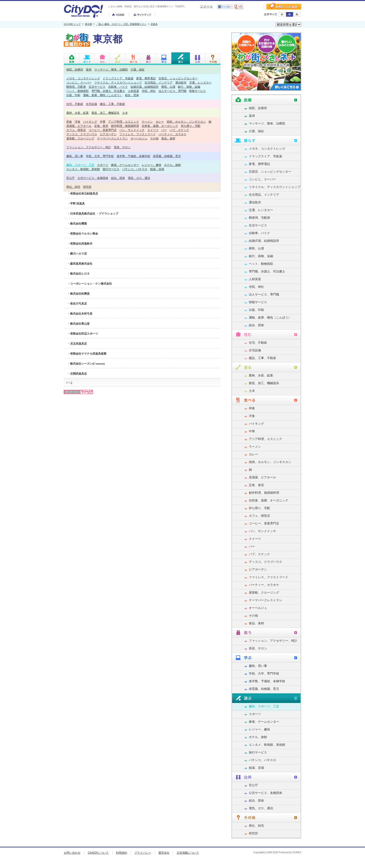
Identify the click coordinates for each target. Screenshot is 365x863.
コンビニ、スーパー (78, 82)
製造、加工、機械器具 (105, 112)
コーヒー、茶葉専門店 (103, 129)
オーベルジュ (139, 138)
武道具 (154, 24)
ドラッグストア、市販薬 (118, 78)
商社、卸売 (73, 186)
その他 (154, 138)
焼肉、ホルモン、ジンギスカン (186, 121)
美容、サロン (122, 147)
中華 (102, 121)
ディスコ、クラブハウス (81, 134)
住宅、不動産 (74, 103)
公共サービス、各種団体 (93, 177)
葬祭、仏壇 (168, 86)
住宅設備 (91, 103)
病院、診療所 (74, 69)
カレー (159, 121)
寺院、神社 (149, 90)
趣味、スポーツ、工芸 (80, 164)
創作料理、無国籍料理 (125, 125)
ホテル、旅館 (172, 164)
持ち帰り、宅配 (190, 125)
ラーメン (147, 121)
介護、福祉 (138, 69)
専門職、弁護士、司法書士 (108, 90)
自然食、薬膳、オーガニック (160, 125)
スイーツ (153, 129)
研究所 (87, 186)
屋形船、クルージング (80, 138)
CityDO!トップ (72, 24)
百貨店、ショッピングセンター (178, 78)
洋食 (77, 121)
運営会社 (163, 852)
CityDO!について (98, 852)
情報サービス (197, 90)
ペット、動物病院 (77, 90)
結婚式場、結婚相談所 (145, 86)
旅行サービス (111, 169)
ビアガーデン (108, 134)
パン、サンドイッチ (132, 129)
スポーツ (102, 164)
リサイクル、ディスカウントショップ (118, 82)
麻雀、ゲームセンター (125, 164)
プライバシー (142, 852)
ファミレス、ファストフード (137, 134)
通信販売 (180, 82)
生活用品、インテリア (158, 82)
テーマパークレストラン (112, 138)
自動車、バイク (118, 86)
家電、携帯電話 (146, 78)
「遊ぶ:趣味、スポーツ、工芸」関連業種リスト (121, 24)
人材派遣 (133, 90)
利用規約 (121, 852)
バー (164, 129)
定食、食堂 (101, 125)
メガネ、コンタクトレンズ (83, 78)
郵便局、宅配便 (76, 86)
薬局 (88, 69)
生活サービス (97, 86)
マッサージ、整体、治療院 (111, 69)
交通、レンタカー (200, 82)
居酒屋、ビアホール (78, 125)
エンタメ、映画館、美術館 (83, 169)
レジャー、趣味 (151, 164)
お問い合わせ (72, 852)
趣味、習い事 (74, 156)
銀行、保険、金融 (189, 86)
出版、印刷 (73, 95)
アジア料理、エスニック (123, 121)
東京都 (88, 24)
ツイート (206, 6)
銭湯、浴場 (157, 169)
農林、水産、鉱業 (77, 112)
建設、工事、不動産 (112, 103)
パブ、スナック (179, 129)
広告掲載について (188, 852)
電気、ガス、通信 (139, 177)
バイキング (90, 121)
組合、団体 (132, 95)
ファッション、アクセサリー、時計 (88, 147)
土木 (125, 112)
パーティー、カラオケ (172, 134)
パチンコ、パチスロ (134, 169)
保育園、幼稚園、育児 (167, 156)
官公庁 (70, 177)
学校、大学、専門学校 (100, 156)
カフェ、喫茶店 (76, 129)
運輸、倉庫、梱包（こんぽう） (102, 95)
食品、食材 (168, 138)
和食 (69, 121)
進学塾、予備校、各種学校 (133, 156)
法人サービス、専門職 (172, 90)
